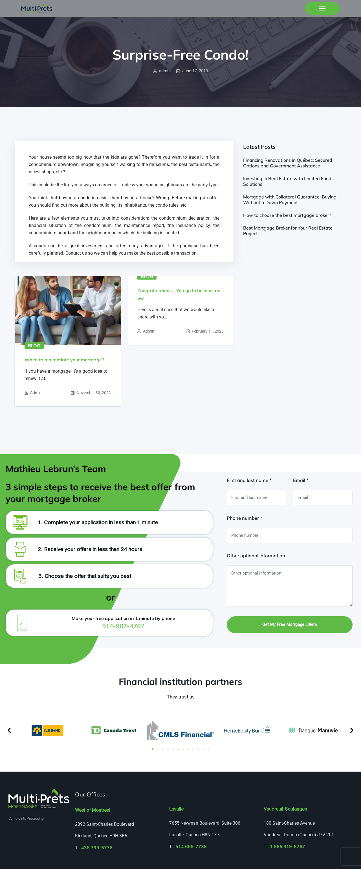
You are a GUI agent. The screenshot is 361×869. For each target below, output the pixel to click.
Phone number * (244, 518)
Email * (300, 480)
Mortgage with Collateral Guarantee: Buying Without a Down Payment (289, 199)
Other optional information (256, 555)
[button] (9, 730)
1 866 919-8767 (287, 846)
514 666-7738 (191, 846)
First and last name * (249, 480)
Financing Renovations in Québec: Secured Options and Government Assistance (287, 163)
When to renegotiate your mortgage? (64, 360)
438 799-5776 (97, 847)
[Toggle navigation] (322, 8)
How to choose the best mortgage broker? (287, 215)
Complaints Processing (26, 818)
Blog (34, 345)
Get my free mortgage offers (289, 624)
